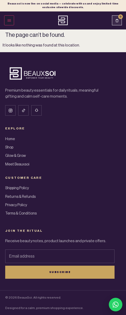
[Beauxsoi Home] (63, 20)
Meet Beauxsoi (17, 164)
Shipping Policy (17, 188)
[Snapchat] (36, 110)
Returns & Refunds (20, 197)
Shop (9, 147)
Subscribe (60, 272)
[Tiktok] (23, 110)
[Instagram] (10, 110)
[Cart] (117, 20)
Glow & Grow (15, 156)
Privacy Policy (16, 205)
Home (10, 139)
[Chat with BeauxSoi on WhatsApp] (115, 304)
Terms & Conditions (21, 213)
